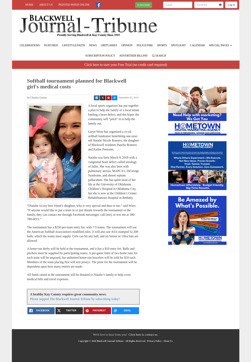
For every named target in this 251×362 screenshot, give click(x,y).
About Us (46, 4)
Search (159, 55)
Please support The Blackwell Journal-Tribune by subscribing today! (75, 299)
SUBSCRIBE (143, 5)
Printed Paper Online (74, 4)
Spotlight (178, 45)
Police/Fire (145, 45)
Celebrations (30, 45)
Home (29, 4)
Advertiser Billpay (133, 55)
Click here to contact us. (143, 334)
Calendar (197, 45)
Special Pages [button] (220, 45)
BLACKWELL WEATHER (203, 23)
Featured (51, 45)
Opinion (127, 45)
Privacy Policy (154, 341)
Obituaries (109, 45)
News (93, 45)
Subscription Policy (100, 55)
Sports (162, 45)
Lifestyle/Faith (73, 45)
